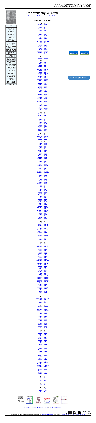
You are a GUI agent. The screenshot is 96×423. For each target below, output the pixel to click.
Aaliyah (40, 24)
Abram (40, 52)
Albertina (39, 157)
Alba (40, 151)
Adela (40, 77)
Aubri (40, 356)
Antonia (40, 292)
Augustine (39, 365)
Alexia (40, 175)
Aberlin (40, 46)
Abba (40, 34)
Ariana (40, 314)
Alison (40, 192)
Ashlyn (40, 338)
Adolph (40, 90)
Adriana (40, 95)
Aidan (40, 120)
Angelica (39, 261)
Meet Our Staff (82, 414)
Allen (40, 196)
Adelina (40, 83)
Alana (40, 147)
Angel (40, 257)
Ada (41, 62)
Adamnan (39, 69)
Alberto (40, 160)
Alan (40, 146)
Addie (40, 74)
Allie (40, 197)
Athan (40, 348)
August (40, 361)
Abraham (39, 51)
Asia (40, 341)
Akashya (39, 136)
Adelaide (39, 79)
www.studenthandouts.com (30, 15)
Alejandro (39, 165)
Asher (40, 334)
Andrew (40, 256)
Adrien (40, 99)
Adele (40, 81)
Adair (40, 65)
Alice (40, 186)
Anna (40, 274)
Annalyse (39, 281)
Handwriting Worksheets (42, 15)
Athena (40, 349)
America (40, 235)
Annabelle (39, 277)
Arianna (40, 316)
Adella (40, 86)
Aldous (40, 164)
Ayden (40, 390)
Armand (40, 323)
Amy (40, 239)
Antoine (40, 288)
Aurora (40, 370)
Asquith (40, 342)
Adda (40, 72)
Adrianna (39, 97)
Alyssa (40, 218)
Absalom (39, 53)
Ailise (40, 125)
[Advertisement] (29, 5)
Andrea (40, 253)
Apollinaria (39, 298)
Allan (40, 193)
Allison (40, 199)
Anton (40, 291)
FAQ (61, 414)
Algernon (39, 183)
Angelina (39, 263)
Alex (40, 168)
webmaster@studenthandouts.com (47, 414)
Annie (40, 285)
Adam (40, 67)
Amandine (39, 227)
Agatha (40, 105)
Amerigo (39, 236)
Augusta (40, 362)
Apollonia (39, 300)
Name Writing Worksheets (55, 15)
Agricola (39, 108)
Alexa (40, 169)
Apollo (40, 299)
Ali (41, 185)
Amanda (40, 225)
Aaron (40, 26)
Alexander (39, 171)
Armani (40, 324)
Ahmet (40, 115)
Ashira (40, 335)
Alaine (40, 144)
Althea (40, 211)
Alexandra (39, 172)
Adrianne (39, 98)
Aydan (40, 388)
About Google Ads (76, 414)
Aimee (40, 127)
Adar (40, 70)
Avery (40, 379)
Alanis (40, 148)
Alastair (40, 150)
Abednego (39, 41)
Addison (40, 76)
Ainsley (40, 129)
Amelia (40, 233)
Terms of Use (70, 414)
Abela (40, 44)
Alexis (40, 176)
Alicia (40, 187)
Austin (40, 372)
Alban (40, 153)
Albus (40, 161)
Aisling (40, 130)
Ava (41, 377)
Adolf (40, 88)
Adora (40, 91)
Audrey (40, 359)
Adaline (40, 66)
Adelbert (39, 80)
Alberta (40, 155)
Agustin (40, 109)
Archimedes (39, 310)
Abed (40, 39)
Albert (40, 154)
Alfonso (40, 179)
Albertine (39, 158)
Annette (40, 284)
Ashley (40, 337)
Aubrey (40, 355)
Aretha (40, 312)
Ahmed (40, 113)
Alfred (40, 180)
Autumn (40, 373)
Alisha (40, 190)
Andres (40, 254)
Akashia (40, 134)
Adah (40, 63)
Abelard (40, 45)
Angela (40, 259)
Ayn (41, 391)
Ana (41, 243)
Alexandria (39, 173)
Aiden (40, 122)
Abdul (40, 38)
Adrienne (39, 101)
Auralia (40, 367)
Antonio (40, 294)
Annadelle (39, 278)
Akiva (40, 137)
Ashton (40, 340)
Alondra (40, 201)
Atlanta (40, 351)
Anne (40, 282)
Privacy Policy (64, 414)
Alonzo (40, 206)
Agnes (40, 106)
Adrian (40, 94)
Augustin (39, 363)
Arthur (40, 327)
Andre (40, 252)
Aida (40, 119)
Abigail (40, 48)
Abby (40, 37)
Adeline (40, 84)
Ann (41, 273)
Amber (40, 231)
